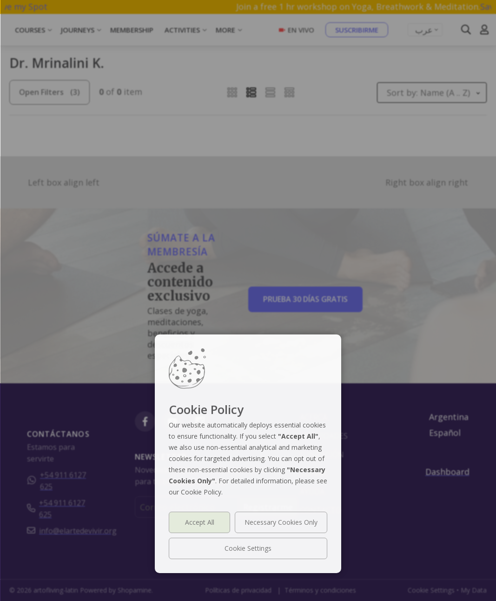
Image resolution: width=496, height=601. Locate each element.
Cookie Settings (248, 548)
